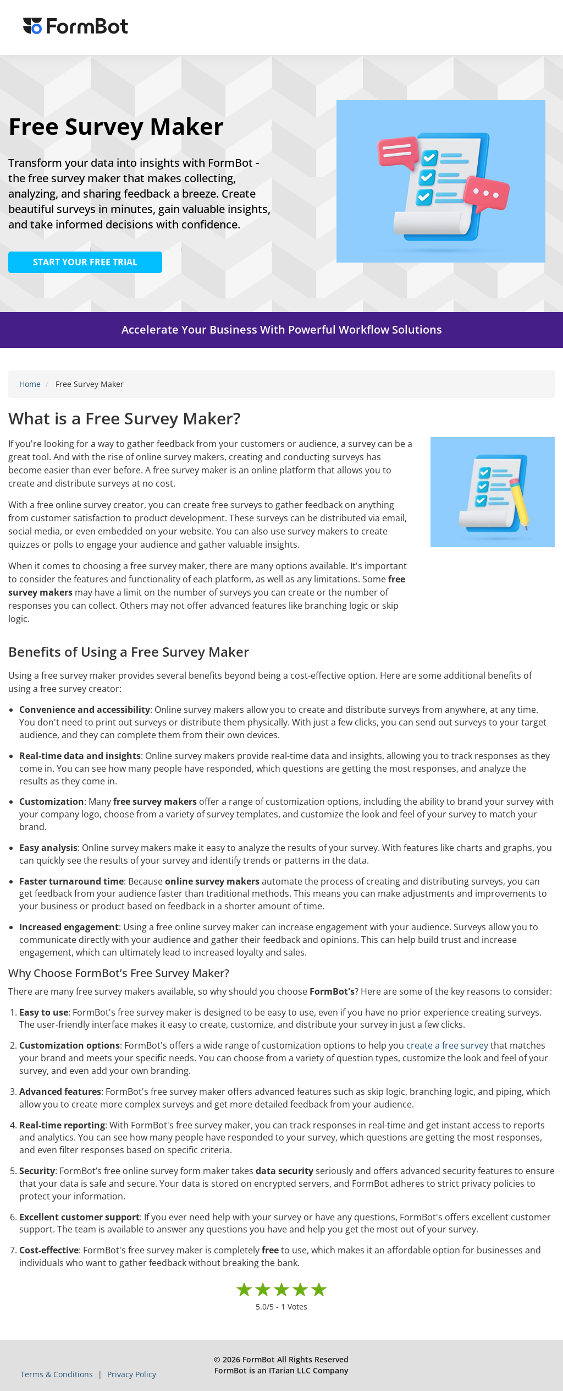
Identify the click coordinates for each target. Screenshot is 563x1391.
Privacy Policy (131, 1374)
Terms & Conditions (57, 1374)
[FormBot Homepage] (75, 27)
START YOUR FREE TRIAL (85, 262)
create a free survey (447, 1045)
